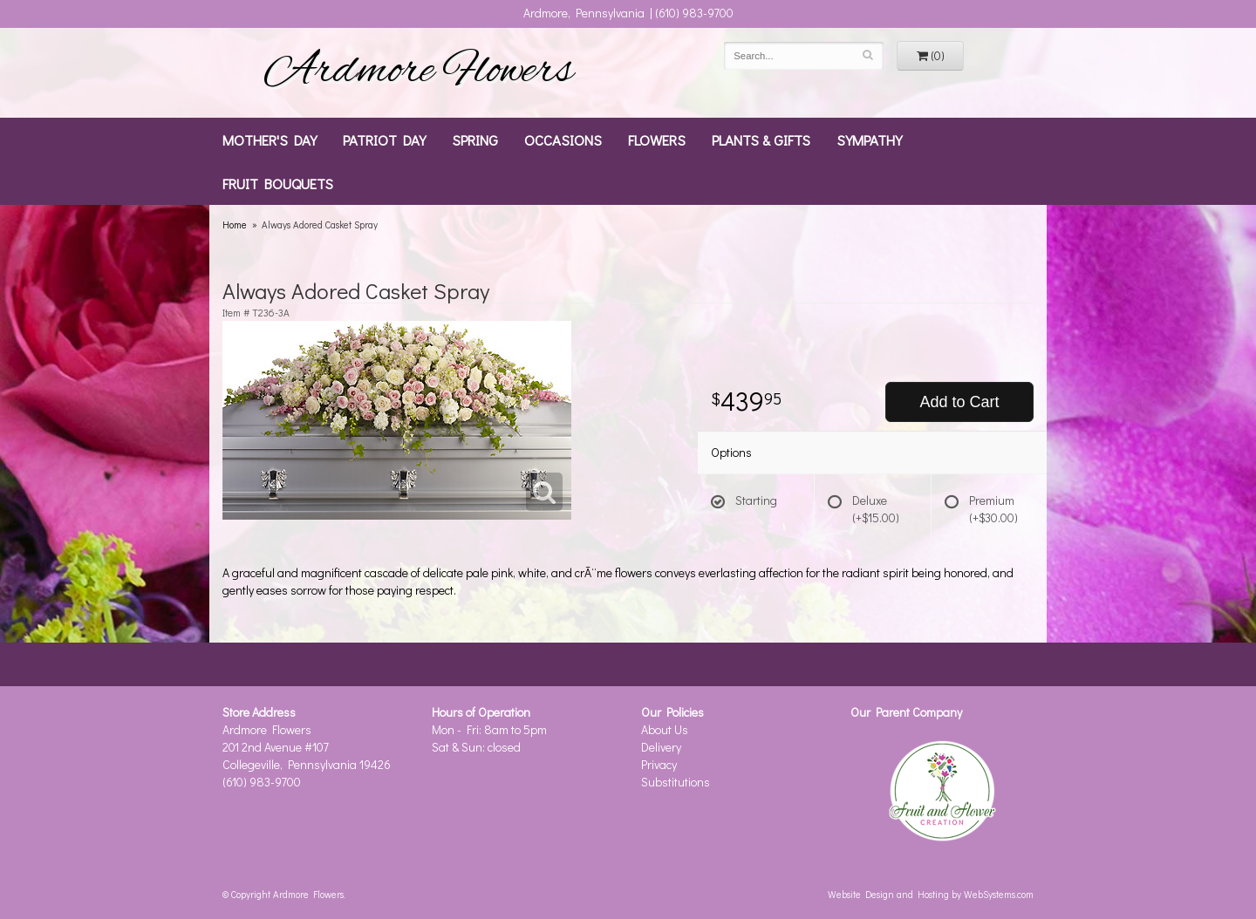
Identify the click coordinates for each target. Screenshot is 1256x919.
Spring (475, 139)
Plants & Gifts (761, 139)
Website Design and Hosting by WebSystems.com (931, 894)
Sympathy (869, 139)
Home (234, 224)
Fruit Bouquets (277, 183)
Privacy (659, 764)
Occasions (563, 139)
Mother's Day (269, 139)
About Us (664, 729)
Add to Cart (959, 402)
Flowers (657, 139)
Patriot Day (384, 139)
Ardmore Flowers (418, 72)
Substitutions (675, 781)
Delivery (661, 747)
